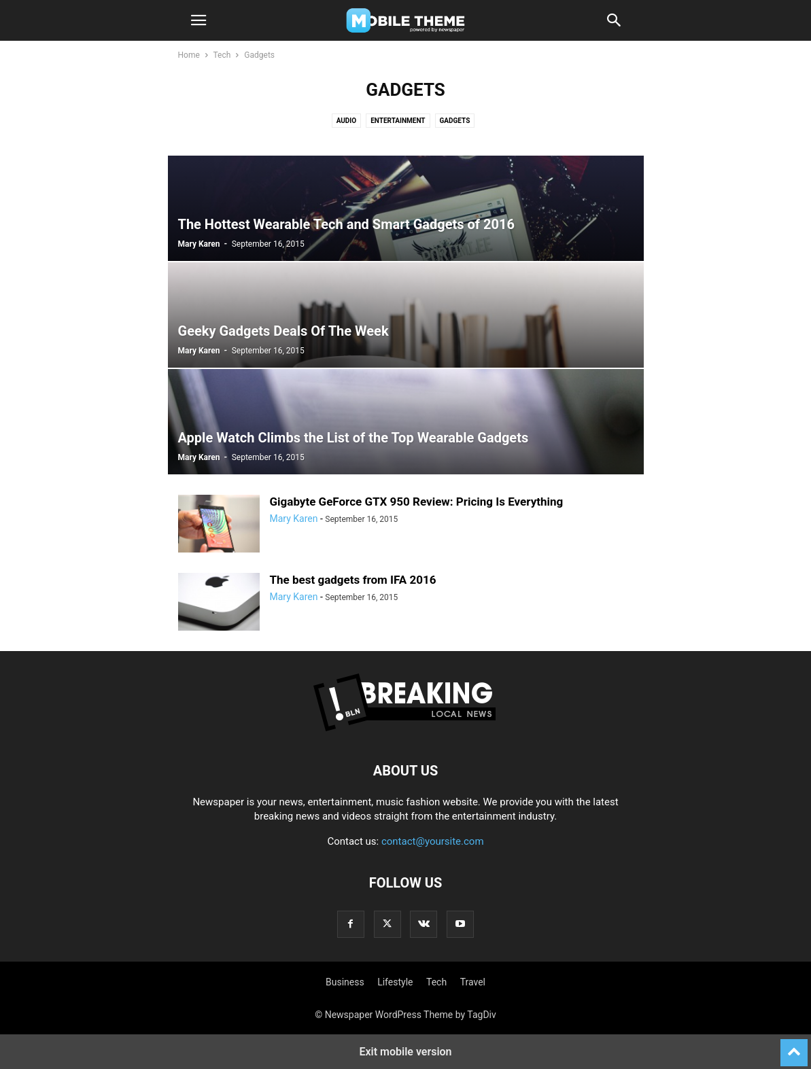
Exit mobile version (405, 1051)
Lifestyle (395, 982)
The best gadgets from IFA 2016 (353, 579)
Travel (472, 982)
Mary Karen (199, 244)
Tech (222, 55)
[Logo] (405, 729)
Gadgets (455, 120)
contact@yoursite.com (432, 841)
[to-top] (794, 1046)
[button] (198, 20)
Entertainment (397, 120)
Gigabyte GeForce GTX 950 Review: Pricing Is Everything (417, 501)
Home (189, 55)
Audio (347, 120)
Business (345, 982)
